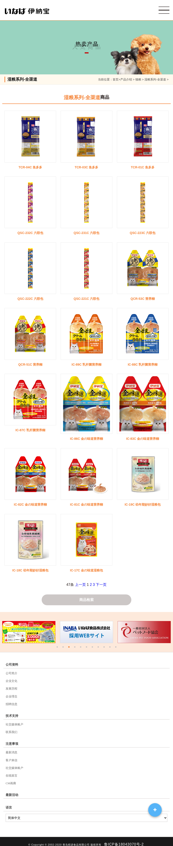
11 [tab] (116, 648)
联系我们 (11, 729)
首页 (115, 79)
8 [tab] (99, 648)
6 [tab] (87, 648)
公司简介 (11, 673)
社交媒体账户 (14, 722)
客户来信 (11, 756)
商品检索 (86, 600)
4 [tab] (75, 648)
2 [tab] (63, 648)
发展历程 (11, 688)
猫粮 (138, 79)
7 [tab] (93, 648)
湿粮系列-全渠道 (155, 79)
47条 (70, 585)
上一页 (80, 585)
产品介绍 (126, 79)
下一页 (101, 585)
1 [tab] (58, 648)
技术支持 (12, 713)
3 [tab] (69, 648)
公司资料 (12, 665)
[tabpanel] (28, 632)
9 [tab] (104, 648)
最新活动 (12, 789)
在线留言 (11, 771)
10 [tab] (110, 648)
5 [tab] (81, 648)
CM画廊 (11, 778)
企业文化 (11, 680)
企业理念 (11, 695)
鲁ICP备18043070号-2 (124, 838)
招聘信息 (11, 702)
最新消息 (11, 749)
